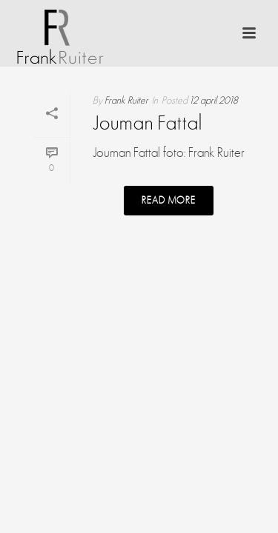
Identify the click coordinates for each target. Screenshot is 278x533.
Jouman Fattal (147, 124)
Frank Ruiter (126, 100)
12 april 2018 (213, 100)
